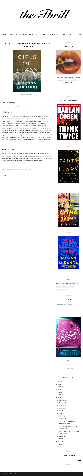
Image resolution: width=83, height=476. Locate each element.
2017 (59, 441)
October (61, 405)
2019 (59, 397)
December (62, 400)
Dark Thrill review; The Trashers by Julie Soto (68, 359)
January (61, 436)
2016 (59, 444)
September (62, 408)
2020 (59, 395)
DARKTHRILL (15, 169)
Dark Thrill (8, 473)
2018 (59, 438)
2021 (59, 392)
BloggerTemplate (21, 473)
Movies (58, 286)
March (61, 416)
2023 (59, 387)
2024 (59, 384)
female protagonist (72, 283)
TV (63, 283)
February (61, 418)
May (60, 413)
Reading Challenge (25, 169)
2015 (59, 446)
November (62, 403)
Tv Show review (61, 290)
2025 (59, 381)
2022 (59, 389)
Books (9, 169)
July (60, 410)
